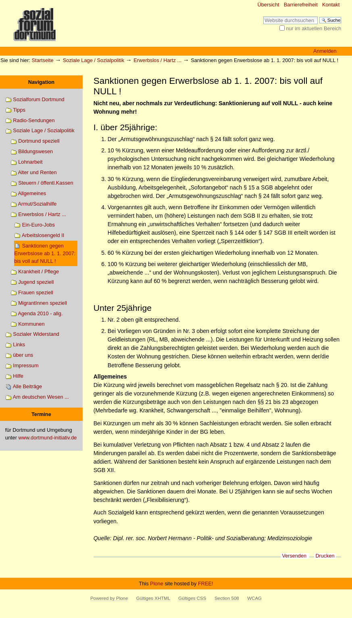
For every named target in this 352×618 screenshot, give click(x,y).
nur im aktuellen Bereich (313, 28)
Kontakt (331, 5)
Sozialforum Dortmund (35, 99)
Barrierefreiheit (301, 5)
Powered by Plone (109, 598)
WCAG (254, 598)
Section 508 (227, 598)
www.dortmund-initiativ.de (48, 438)
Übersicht (268, 5)
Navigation (41, 82)
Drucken (324, 556)
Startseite (43, 60)
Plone (156, 584)
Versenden (294, 556)
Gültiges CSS (192, 598)
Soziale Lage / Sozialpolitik (93, 60)
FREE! (205, 584)
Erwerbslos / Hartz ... (157, 60)
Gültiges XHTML (153, 598)
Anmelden (325, 51)
